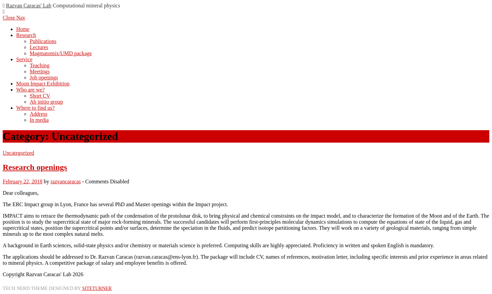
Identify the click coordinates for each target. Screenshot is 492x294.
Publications (43, 41)
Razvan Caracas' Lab (28, 5)
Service (24, 59)
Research (26, 35)
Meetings (40, 71)
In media (39, 120)
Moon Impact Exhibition (42, 83)
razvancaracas (66, 181)
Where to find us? (35, 108)
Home (22, 29)
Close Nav (14, 18)
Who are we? (30, 90)
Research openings (35, 167)
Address (38, 114)
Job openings (44, 77)
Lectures (39, 47)
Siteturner (97, 288)
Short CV (40, 96)
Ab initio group (46, 102)
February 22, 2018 (22, 181)
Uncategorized (18, 153)
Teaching (39, 65)
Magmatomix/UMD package (61, 53)
